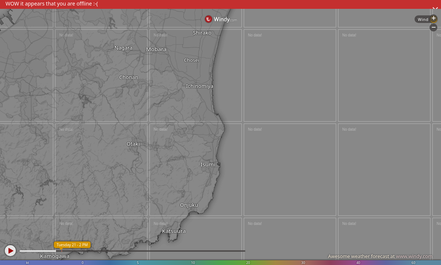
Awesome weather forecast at (380, 256)
